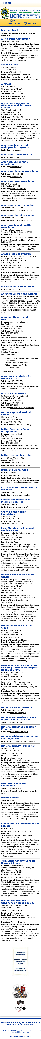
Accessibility (16, 1032)
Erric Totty (11, 1025)
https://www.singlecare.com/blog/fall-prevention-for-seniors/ (17, 836)
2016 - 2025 (7, 1030)
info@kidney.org (15, 758)
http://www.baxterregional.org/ (23, 597)
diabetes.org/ (16, 177)
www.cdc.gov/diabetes (20, 495)
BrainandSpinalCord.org (20, 478)
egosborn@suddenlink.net (19, 877)
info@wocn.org (14, 913)
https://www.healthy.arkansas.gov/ (16, 338)
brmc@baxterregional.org (19, 75)
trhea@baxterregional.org (19, 595)
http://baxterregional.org (21, 684)
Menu (6, 3)
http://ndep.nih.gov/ (19, 732)
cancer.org (14, 157)
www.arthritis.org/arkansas (22, 408)
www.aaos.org (16, 150)
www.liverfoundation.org (21, 210)
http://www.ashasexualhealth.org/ (25, 237)
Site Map (26, 1032)
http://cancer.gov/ (18, 713)
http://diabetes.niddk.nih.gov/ (23, 741)
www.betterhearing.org (20, 465)
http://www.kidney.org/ (20, 760)
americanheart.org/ (18, 189)
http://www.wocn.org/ (19, 915)
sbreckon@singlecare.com (19, 831)
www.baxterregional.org (20, 77)
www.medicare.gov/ (18, 507)
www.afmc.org (16, 384)
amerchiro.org (16, 167)
